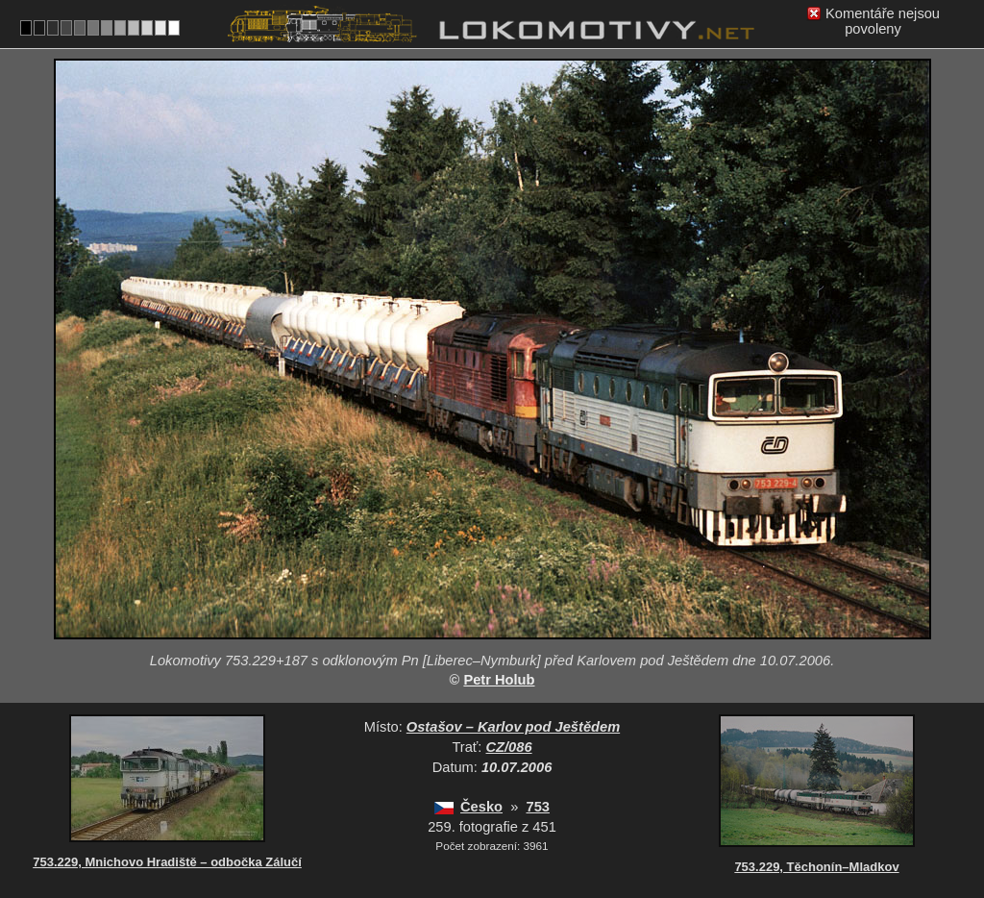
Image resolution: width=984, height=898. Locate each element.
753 (537, 806)
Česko (481, 806)
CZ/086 (509, 747)
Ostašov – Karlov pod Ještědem (513, 727)
